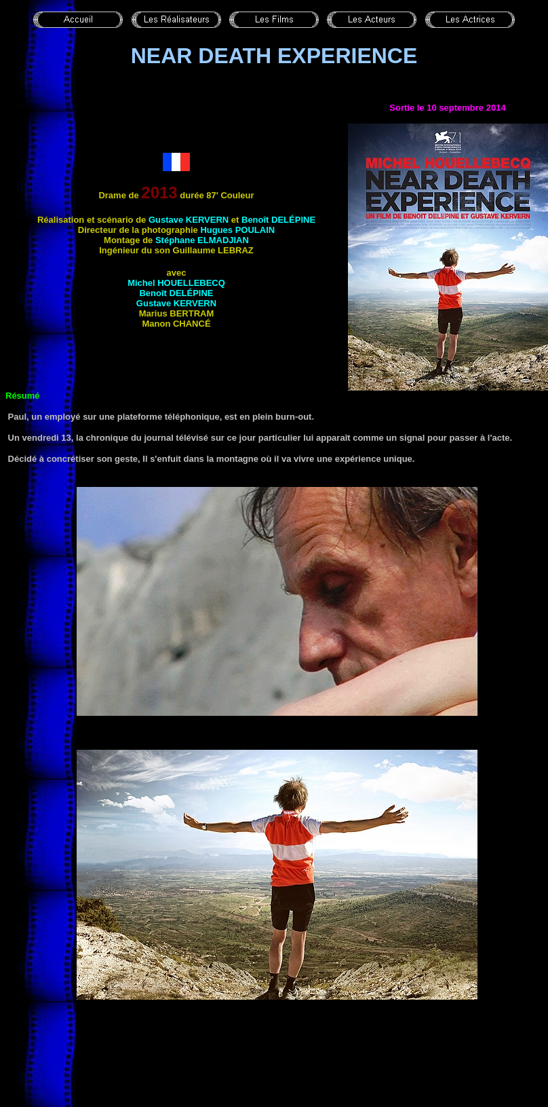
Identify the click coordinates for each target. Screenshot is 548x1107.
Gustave (189, 220)
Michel (176, 283)
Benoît (278, 220)
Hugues (237, 230)
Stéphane (202, 240)
